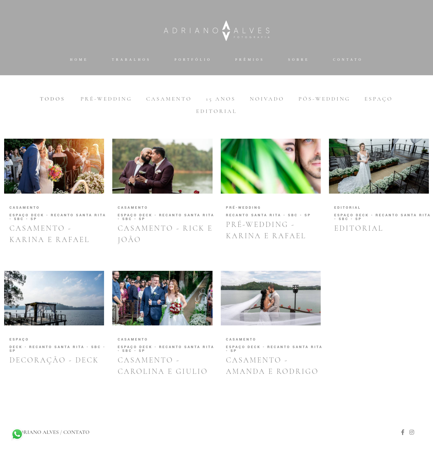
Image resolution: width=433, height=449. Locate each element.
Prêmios (249, 59)
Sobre (298, 59)
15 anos (221, 99)
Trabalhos (131, 59)
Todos (52, 99)
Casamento (169, 99)
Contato (348, 59)
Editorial (216, 111)
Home (79, 59)
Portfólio (193, 59)
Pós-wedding (324, 99)
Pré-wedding (106, 99)
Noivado (267, 99)
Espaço (378, 99)
